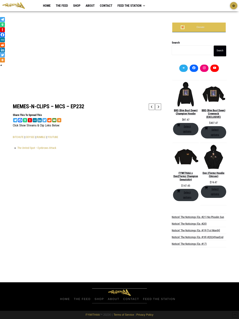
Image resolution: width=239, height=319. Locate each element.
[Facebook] (20, 120)
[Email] (54, 120)
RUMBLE (41, 137)
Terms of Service (124, 314)
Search (176, 42)
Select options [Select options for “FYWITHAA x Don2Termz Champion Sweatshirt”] (184, 194)
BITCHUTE (18, 137)
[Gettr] (30, 120)
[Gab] (25, 120)
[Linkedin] (39, 120)
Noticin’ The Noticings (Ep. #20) (189, 223)
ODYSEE (30, 137)
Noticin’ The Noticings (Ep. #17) (189, 243)
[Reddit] (49, 120)
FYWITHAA (93, 314)
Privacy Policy (144, 314)
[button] (233, 5)
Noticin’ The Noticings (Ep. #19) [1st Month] (196, 230)
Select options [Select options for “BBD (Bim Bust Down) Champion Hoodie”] (184, 128)
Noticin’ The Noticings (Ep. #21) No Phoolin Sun (198, 217)
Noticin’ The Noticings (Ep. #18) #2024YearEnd (197, 237)
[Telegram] (15, 120)
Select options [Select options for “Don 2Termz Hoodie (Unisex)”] (212, 191)
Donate (201, 27)
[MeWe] (35, 120)
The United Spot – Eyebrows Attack (36, 147)
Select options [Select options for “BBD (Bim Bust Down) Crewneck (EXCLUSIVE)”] (212, 131)
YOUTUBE (53, 137)
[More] (59, 120)
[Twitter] (44, 120)
